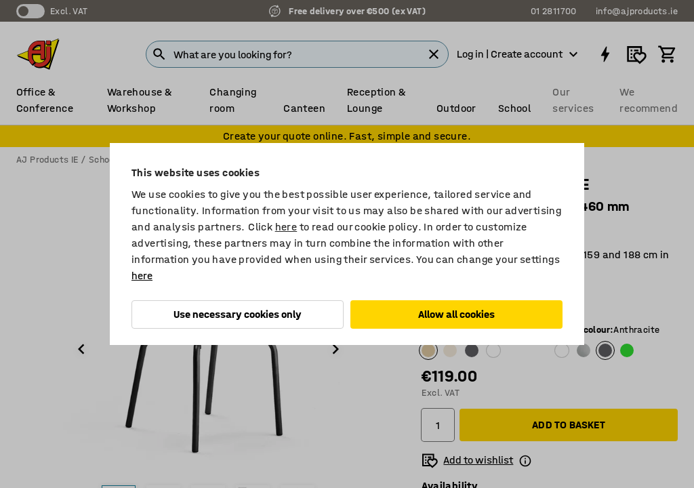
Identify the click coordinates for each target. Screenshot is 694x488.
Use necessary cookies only (238, 314)
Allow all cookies (456, 314)
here (286, 226)
